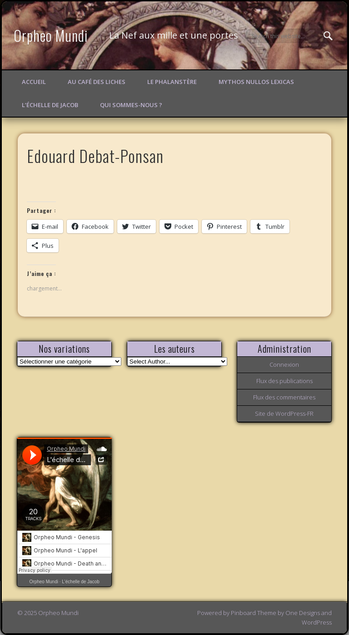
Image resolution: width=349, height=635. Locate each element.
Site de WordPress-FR (284, 413)
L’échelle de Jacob (50, 105)
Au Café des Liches (96, 82)
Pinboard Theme (253, 613)
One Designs (302, 613)
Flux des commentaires (284, 397)
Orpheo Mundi (51, 35)
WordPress (317, 622)
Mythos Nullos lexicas (256, 82)
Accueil (34, 82)
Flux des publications (284, 381)
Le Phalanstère (172, 82)
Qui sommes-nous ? (131, 105)
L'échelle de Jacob (81, 581)
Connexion (284, 364)
